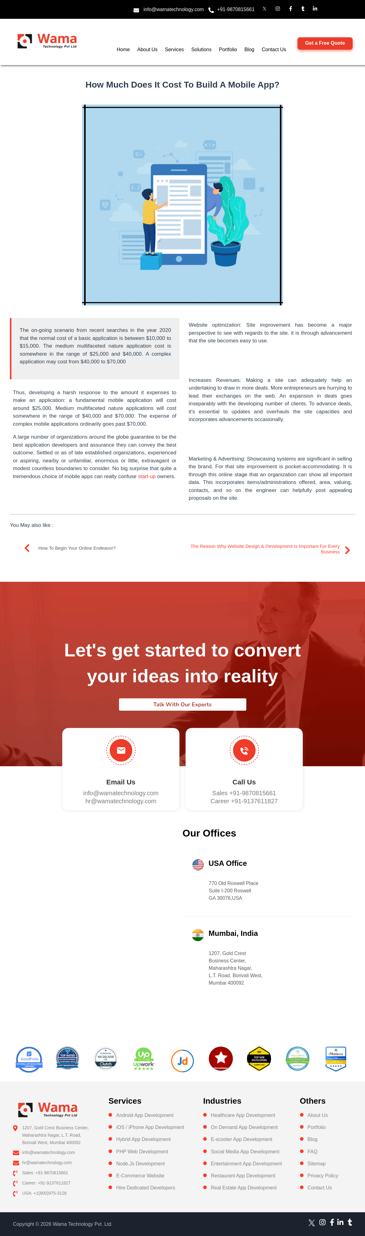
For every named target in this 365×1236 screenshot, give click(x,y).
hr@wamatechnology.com (120, 801)
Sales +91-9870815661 (244, 793)
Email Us (120, 782)
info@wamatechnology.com (174, 9)
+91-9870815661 (235, 9)
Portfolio (228, 49)
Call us (244, 782)
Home (123, 49)
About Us (147, 49)
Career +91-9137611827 (244, 801)
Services (174, 49)
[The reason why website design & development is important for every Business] (347, 550)
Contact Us (274, 49)
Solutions (201, 49)
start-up (147, 476)
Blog (249, 49)
